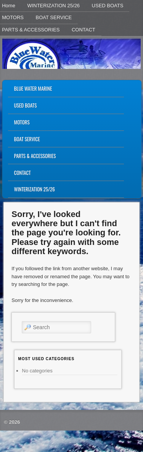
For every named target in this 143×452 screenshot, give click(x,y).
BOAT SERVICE (54, 17)
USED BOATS (108, 5)
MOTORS (22, 122)
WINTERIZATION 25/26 (53, 5)
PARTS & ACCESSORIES (35, 156)
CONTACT (83, 30)
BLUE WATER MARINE (33, 88)
